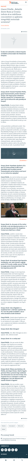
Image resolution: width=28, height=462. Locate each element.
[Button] (24, 32)
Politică (3, 6)
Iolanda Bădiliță (5, 25)
